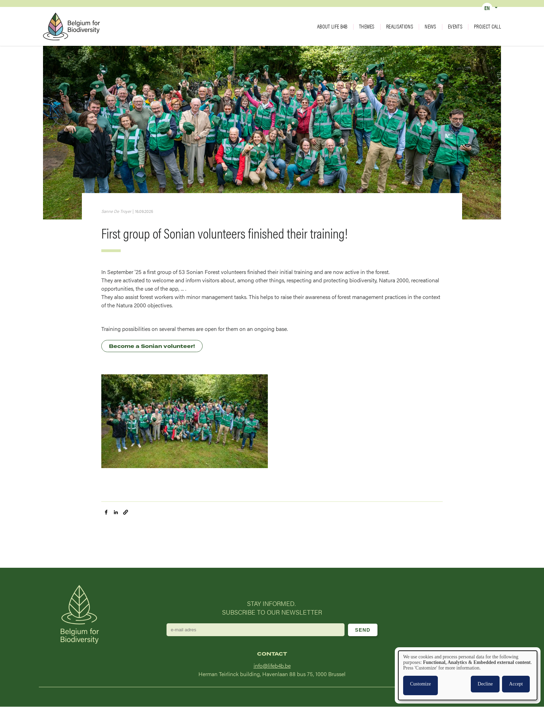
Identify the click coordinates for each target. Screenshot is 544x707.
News (430, 26)
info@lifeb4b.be (272, 665)
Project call (487, 26)
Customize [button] (420, 684)
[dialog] (467, 675)
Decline (485, 684)
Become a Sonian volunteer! (152, 346)
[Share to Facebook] (106, 512)
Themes (367, 26)
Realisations (399, 26)
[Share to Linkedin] (115, 512)
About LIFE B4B (332, 26)
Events (455, 26)
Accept (516, 684)
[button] (125, 512)
